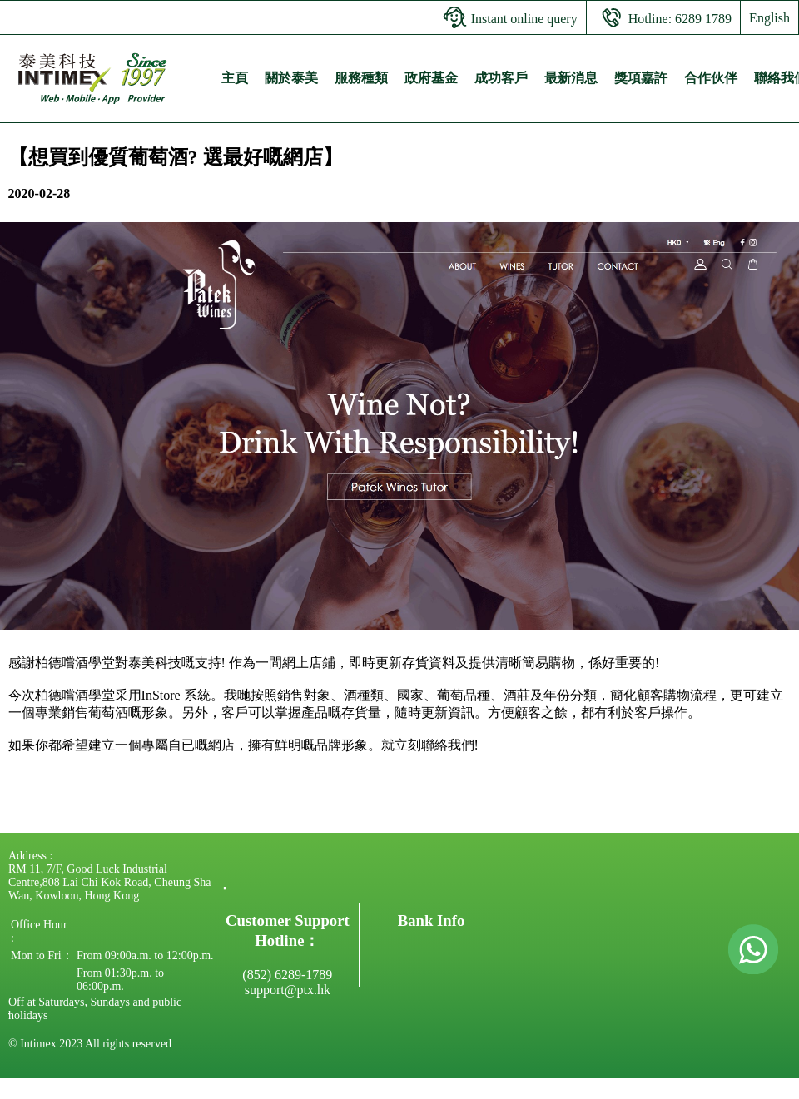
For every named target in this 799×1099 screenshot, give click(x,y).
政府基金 (431, 78)
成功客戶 (501, 78)
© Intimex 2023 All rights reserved (89, 1043)
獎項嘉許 (640, 78)
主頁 (234, 78)
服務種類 (361, 78)
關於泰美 (291, 78)
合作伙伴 (710, 78)
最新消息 (571, 78)
